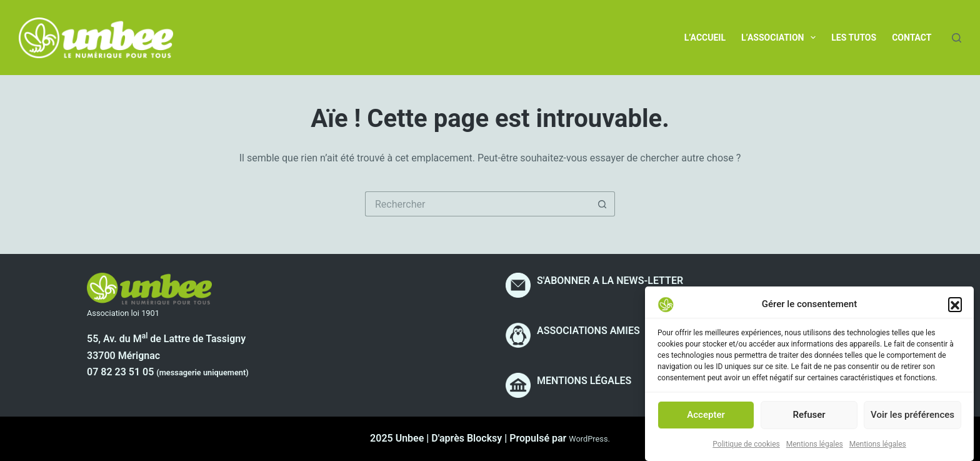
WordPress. (589, 438)
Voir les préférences (912, 418)
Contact (911, 38)
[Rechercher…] (477, 203)
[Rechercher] (956, 38)
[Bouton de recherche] (602, 203)
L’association (781, 37)
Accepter (705, 418)
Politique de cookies (745, 447)
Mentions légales (814, 447)
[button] (955, 307)
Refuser (808, 418)
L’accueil (705, 38)
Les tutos (853, 38)
